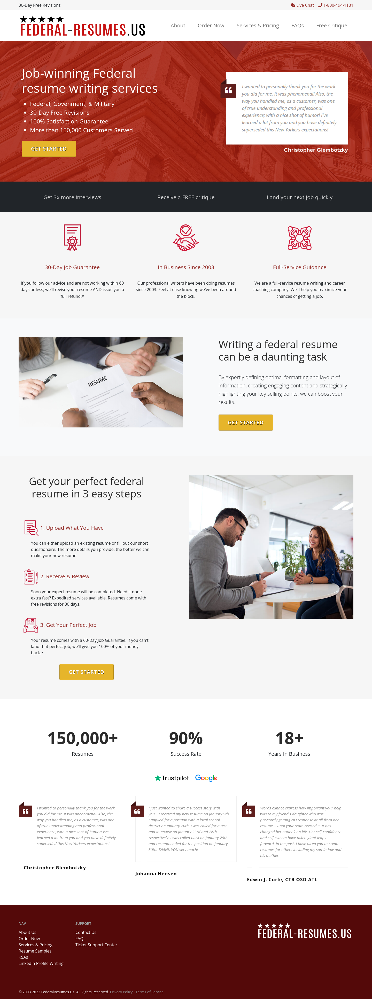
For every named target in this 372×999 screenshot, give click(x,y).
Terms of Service (150, 991)
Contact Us (85, 932)
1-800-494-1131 (335, 5)
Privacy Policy (121, 991)
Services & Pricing (258, 25)
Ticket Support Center (96, 945)
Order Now (211, 25)
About (178, 25)
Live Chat (304, 5)
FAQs (297, 25)
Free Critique (331, 25)
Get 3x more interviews (72, 197)
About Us (27, 932)
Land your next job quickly (299, 197)
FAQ (79, 938)
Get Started (49, 148)
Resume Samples (35, 951)
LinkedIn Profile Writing (41, 963)
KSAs (23, 957)
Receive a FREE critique (185, 197)
